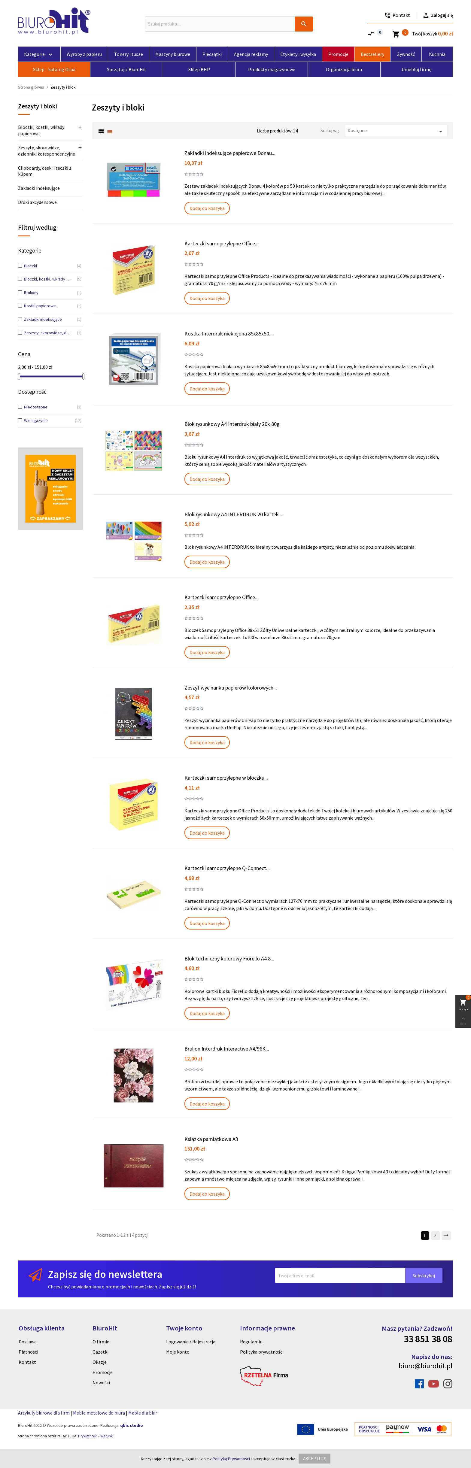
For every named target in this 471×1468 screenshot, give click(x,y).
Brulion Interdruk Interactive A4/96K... (226, 1048)
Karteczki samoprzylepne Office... (221, 243)
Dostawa (28, 1342)
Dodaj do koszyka (207, 208)
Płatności (28, 1352)
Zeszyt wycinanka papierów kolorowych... (230, 687)
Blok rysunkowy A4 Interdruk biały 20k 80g (232, 423)
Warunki (107, 1436)
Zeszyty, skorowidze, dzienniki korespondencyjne (46, 150)
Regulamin (251, 1342)
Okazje (100, 1362)
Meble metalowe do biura (99, 1413)
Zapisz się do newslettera (105, 1274)
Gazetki (100, 1352)
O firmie (101, 1342)
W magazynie (48, 420)
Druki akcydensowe (37, 202)
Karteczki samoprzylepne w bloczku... (226, 777)
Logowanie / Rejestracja (190, 1342)
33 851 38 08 (428, 1339)
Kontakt (27, 1362)
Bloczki (48, 266)
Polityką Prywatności (231, 1458)
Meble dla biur (142, 1413)
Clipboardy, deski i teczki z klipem (44, 171)
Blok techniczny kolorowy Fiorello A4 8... (229, 958)
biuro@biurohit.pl (425, 1365)
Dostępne (396, 131)
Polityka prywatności (262, 1352)
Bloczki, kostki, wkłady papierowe (41, 130)
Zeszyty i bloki (37, 106)
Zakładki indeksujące (39, 188)
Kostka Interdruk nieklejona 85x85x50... (228, 333)
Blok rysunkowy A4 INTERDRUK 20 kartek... (233, 514)
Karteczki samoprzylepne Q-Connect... (227, 868)
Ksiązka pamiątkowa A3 (211, 1139)
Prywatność (87, 1436)
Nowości (101, 1382)
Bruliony (48, 293)
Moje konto (178, 1352)
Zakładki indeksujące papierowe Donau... (229, 153)
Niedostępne (48, 407)
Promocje (103, 1372)
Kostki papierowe (48, 306)
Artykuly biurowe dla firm (44, 1413)
